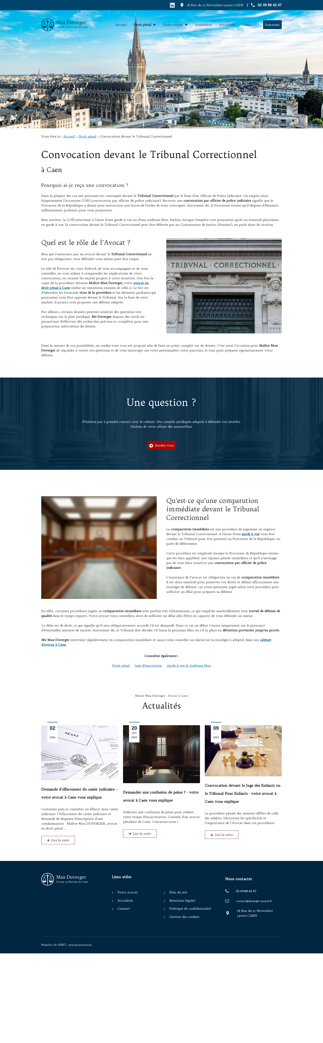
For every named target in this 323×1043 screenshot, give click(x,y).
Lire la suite (58, 840)
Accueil (120, 25)
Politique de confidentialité (190, 908)
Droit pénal (142, 25)
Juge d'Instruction (148, 665)
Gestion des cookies (184, 917)
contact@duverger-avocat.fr (254, 901)
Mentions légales (182, 900)
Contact (248, 25)
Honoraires (203, 25)
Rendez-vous (161, 445)
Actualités (227, 25)
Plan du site (178, 892)
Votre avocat (127, 892)
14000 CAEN (215, 5)
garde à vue (250, 534)
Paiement (272, 25)
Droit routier (173, 25)
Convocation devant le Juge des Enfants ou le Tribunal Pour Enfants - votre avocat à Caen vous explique (242, 793)
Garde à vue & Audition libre (189, 665)
